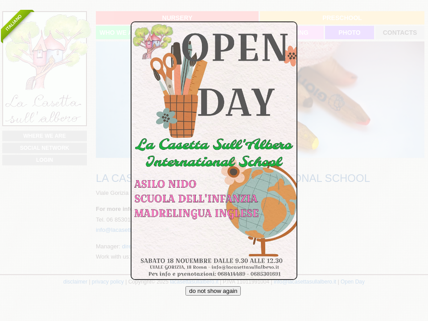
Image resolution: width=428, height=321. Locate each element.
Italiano (13, 22)
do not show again (213, 291)
